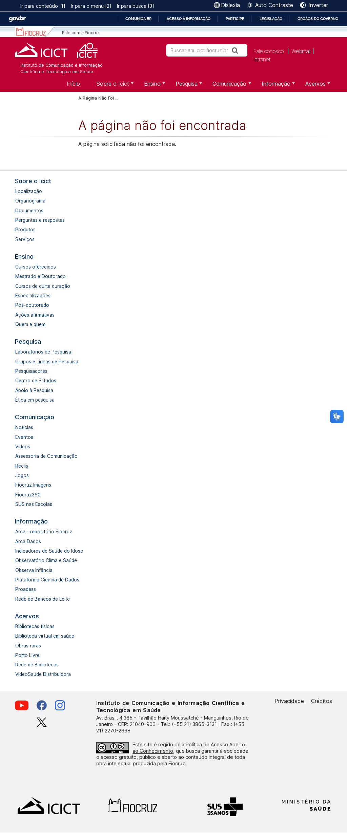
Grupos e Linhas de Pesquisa (46, 361)
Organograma (30, 201)
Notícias (24, 427)
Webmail (300, 51)
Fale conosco (268, 51)
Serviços (25, 239)
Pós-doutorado (32, 305)
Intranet (261, 59)
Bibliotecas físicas (35, 626)
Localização (28, 191)
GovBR (17, 19)
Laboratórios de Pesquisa (43, 352)
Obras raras (28, 645)
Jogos (22, 475)
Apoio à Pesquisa (34, 390)
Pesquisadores (31, 371)
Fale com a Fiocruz (81, 32)
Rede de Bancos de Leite (42, 599)
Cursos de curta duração (42, 286)
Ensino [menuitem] (151, 86)
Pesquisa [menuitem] (185, 86)
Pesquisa (28, 341)
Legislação (271, 18)
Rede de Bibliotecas (37, 664)
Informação (31, 521)
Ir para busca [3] (135, 6)
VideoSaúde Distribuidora (43, 674)
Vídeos (22, 446)
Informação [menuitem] (275, 86)
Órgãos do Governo (318, 18)
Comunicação (34, 417)
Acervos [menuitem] (314, 86)
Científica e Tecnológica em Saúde (56, 71)
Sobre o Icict (33, 181)
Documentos (29, 210)
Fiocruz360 (28, 494)
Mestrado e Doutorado (40, 276)
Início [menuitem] (73, 83)
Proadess (25, 589)
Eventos (24, 437)
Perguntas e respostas (40, 220)
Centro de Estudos (35, 380)
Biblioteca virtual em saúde (44, 636)
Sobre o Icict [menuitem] (112, 86)
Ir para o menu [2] (91, 6)
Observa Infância (34, 570)
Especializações (32, 295)
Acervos (27, 616)
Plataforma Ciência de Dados (47, 579)
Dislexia (230, 5)
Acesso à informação (188, 18)
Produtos (25, 229)
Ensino (24, 256)
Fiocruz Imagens (33, 485)
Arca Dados (28, 541)
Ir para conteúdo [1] (42, 6)
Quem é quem (30, 324)
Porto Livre (27, 655)
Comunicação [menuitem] (228, 86)
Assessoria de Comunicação (46, 456)
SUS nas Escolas (33, 504)
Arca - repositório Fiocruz (43, 531)
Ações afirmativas (35, 315)
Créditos (321, 701)
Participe (235, 18)
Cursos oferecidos (35, 267)
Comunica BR (138, 18)
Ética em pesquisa (35, 400)
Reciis (21, 466)
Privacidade (289, 701)
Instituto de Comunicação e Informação (61, 65)
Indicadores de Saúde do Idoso (49, 551)
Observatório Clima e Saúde (46, 560)
